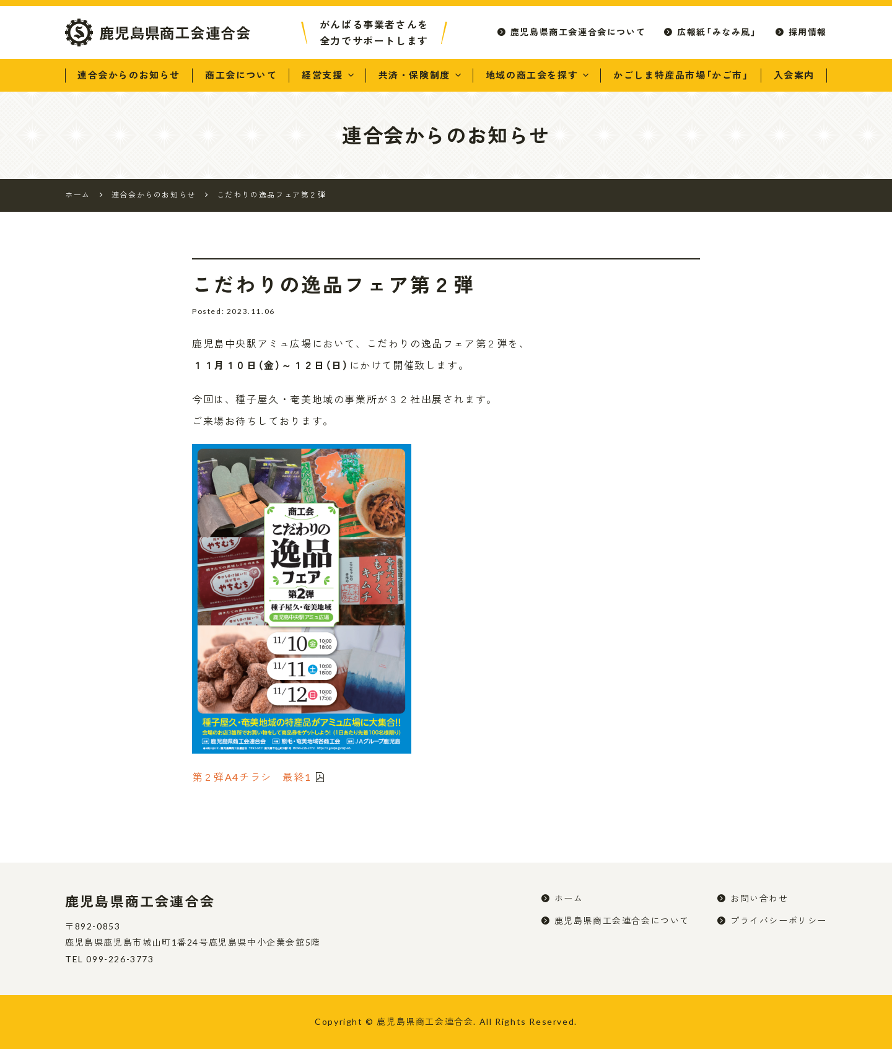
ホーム (569, 898)
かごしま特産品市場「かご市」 (680, 75)
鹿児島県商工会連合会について (577, 32)
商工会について (241, 75)
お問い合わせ (759, 898)
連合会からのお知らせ (128, 75)
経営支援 (322, 75)
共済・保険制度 (414, 75)
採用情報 (808, 32)
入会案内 (794, 75)
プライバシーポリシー (778, 920)
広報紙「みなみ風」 (716, 32)
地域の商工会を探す (532, 75)
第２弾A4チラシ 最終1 (251, 777)
